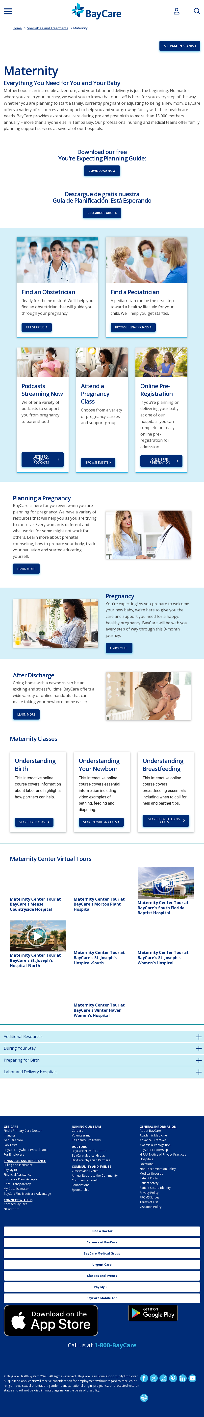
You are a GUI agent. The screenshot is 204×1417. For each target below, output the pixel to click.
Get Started (35, 327)
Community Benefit (85, 1180)
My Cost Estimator (16, 1189)
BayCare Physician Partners (91, 1160)
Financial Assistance (17, 1174)
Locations (146, 1164)
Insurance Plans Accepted (22, 1179)
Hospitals (146, 1159)
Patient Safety (149, 1183)
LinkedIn (183, 1378)
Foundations (80, 1185)
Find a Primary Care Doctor (23, 1131)
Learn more (119, 648)
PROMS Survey (149, 1197)
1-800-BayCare (115, 1345)
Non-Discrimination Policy (158, 1169)
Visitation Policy (150, 1207)
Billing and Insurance (18, 1165)
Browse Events (96, 462)
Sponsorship (81, 1190)
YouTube (192, 1378)
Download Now (102, 171)
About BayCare (150, 1131)
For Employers (14, 1154)
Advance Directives (153, 1140)
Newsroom (11, 1209)
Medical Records (151, 1173)
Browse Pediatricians (132, 327)
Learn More (26, 569)
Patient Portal (149, 1178)
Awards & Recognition (155, 1145)
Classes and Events (85, 1171)
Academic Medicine (153, 1135)
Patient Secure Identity (155, 1188)
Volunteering (81, 1135)
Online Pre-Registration (160, 461)
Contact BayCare (15, 1204)
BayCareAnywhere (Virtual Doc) (25, 1150)
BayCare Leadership (154, 1150)
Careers (77, 1131)
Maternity (80, 28)
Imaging (9, 1135)
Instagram (163, 1378)
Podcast (144, 1398)
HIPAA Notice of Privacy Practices (163, 1154)
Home (17, 28)
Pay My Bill (11, 1170)
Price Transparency (17, 1184)
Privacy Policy (149, 1193)
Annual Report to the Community (95, 1175)
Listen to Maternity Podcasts (41, 459)
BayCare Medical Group (88, 1155)
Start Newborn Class (100, 822)
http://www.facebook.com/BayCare (144, 1378)
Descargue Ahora (102, 213)
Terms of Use (149, 1202)
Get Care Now (13, 1140)
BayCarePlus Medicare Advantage (27, 1194)
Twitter (154, 1378)
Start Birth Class (32, 822)
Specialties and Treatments (47, 28)
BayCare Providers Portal (89, 1151)
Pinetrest (173, 1378)
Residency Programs (86, 1140)
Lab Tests (10, 1145)
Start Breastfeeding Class (164, 820)
